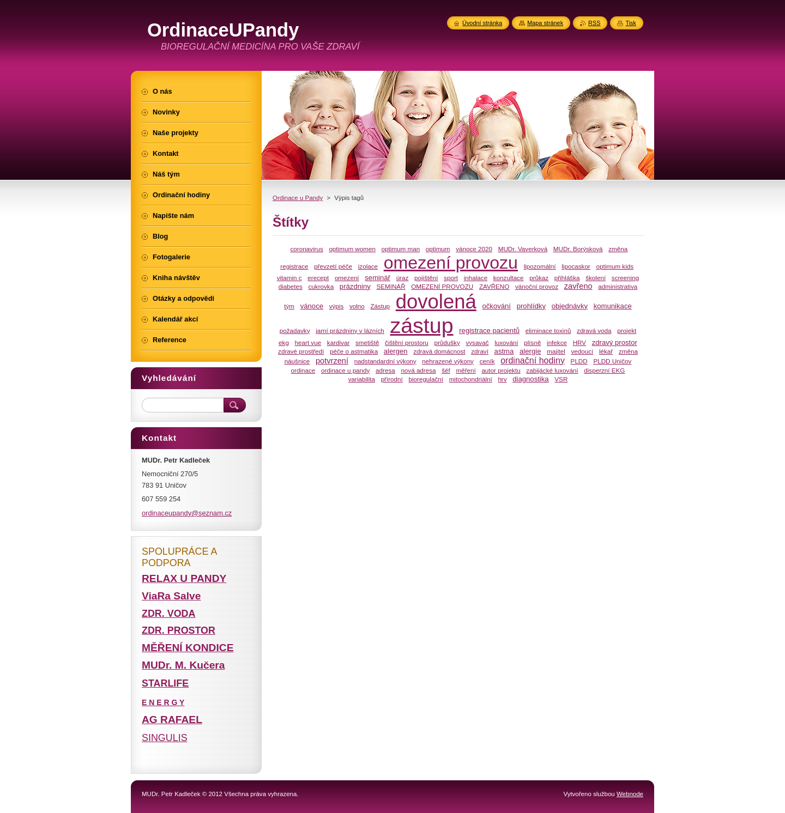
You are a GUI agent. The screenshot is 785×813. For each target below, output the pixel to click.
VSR (560, 379)
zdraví (479, 351)
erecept (318, 277)
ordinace (303, 370)
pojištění (426, 277)
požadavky (295, 330)
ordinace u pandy (345, 370)
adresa (385, 370)
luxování (506, 342)
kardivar (338, 342)
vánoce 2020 (474, 248)
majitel (556, 351)
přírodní (392, 379)
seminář (377, 278)
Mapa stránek (545, 23)
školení (595, 277)
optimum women (352, 248)
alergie (530, 351)
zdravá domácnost (439, 351)
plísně (532, 342)
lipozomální (540, 266)
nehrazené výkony (448, 361)
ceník (487, 361)
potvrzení (332, 360)
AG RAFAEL (172, 719)
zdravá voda (594, 330)
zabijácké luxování (552, 370)
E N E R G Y (163, 702)
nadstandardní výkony (385, 361)
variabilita (361, 379)
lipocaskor (575, 266)
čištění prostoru (406, 342)
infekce (557, 342)
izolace (368, 266)
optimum (438, 248)
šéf (446, 370)
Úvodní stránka (482, 23)
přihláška (567, 277)
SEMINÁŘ (390, 286)
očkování (496, 306)
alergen (396, 351)
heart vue (308, 342)
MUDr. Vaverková (522, 248)
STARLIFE (165, 683)
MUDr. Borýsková (578, 248)
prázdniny (355, 286)
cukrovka (321, 286)
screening (625, 277)
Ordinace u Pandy (298, 198)
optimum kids (614, 266)
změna (628, 351)
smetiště (367, 342)
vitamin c (289, 277)
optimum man (401, 248)
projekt (626, 330)
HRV (579, 342)
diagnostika (530, 379)
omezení (347, 277)
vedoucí (582, 351)
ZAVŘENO (494, 286)
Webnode (630, 794)
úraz (402, 277)
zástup (422, 325)
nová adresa (418, 370)
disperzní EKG (604, 370)
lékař (606, 351)
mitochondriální (470, 379)
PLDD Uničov (612, 361)
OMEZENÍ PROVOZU (442, 286)
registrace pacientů (489, 330)
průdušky (447, 342)
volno (357, 306)
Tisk (630, 23)
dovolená (436, 301)
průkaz (538, 277)
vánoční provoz (536, 286)
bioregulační (425, 379)
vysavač (477, 342)
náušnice (297, 361)
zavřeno (578, 286)
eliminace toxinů (548, 330)
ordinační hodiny (532, 360)
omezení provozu (451, 262)
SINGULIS (165, 737)
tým (289, 306)
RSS (594, 23)
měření (465, 370)
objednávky (570, 306)
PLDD (579, 361)
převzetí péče (333, 266)
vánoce (311, 306)
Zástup (380, 306)
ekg (284, 342)
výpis (336, 306)
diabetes (291, 286)
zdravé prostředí (301, 351)
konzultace (508, 277)
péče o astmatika (354, 351)
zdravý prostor (614, 342)
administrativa (617, 286)
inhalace (475, 277)
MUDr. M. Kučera (183, 665)
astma (504, 351)
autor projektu (500, 370)
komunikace (613, 306)
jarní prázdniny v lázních (350, 330)
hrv (502, 379)
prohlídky (531, 306)
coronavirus (306, 248)
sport (451, 277)
